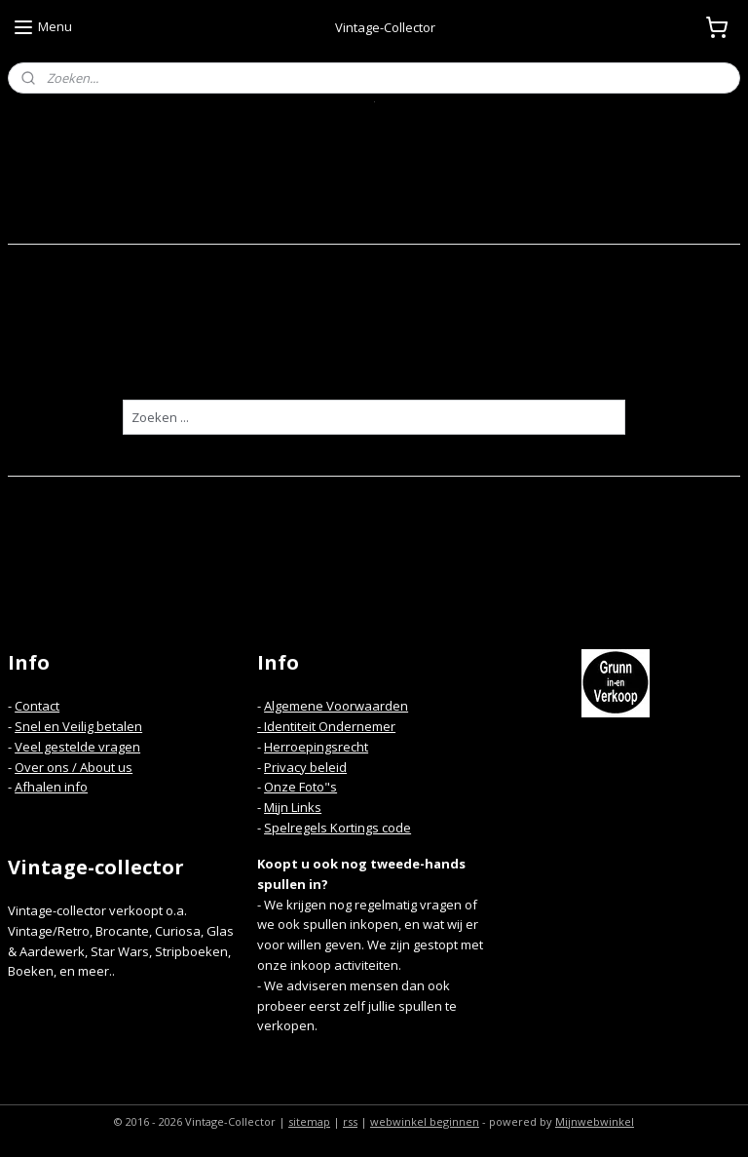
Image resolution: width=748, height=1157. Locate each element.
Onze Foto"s (300, 786)
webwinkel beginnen (424, 1121)
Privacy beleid (305, 767)
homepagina (406, 363)
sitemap (309, 1121)
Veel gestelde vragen (77, 746)
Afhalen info (51, 786)
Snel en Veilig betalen (78, 726)
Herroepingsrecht (316, 746)
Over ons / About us (73, 767)
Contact (37, 705)
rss (350, 1121)
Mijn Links (292, 807)
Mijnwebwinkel (594, 1121)
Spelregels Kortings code (337, 827)
